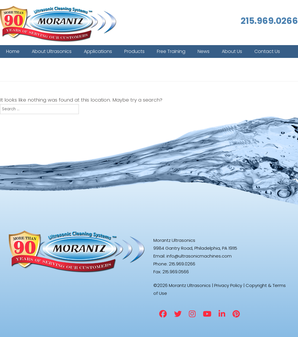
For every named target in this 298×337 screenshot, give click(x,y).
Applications (98, 51)
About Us (232, 51)
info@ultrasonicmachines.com (199, 256)
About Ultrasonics (52, 51)
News (204, 51)
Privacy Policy (228, 285)
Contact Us (267, 51)
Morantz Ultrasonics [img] (58, 24)
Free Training (171, 51)
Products (134, 51)
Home (12, 51)
